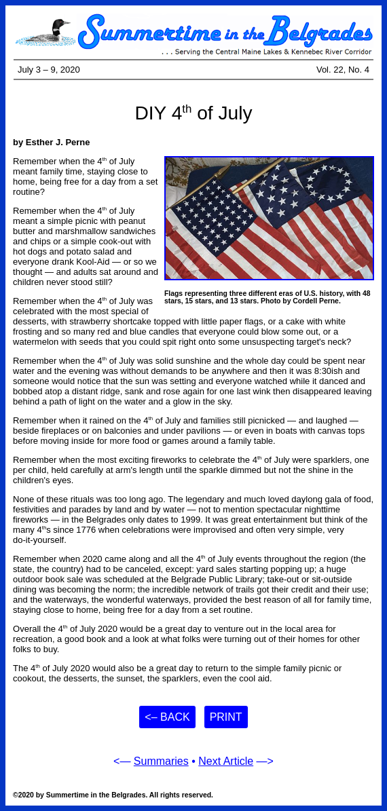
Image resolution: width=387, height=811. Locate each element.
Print (226, 717)
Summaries (161, 761)
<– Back (167, 717)
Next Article (225, 761)
